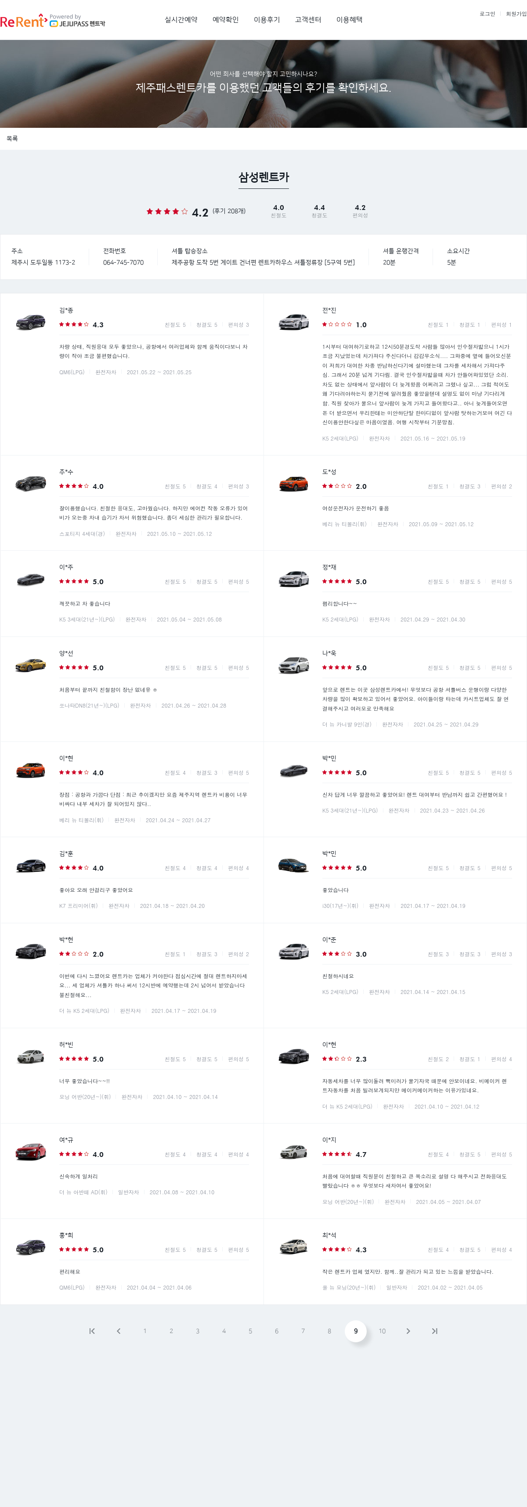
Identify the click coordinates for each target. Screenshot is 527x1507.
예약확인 (226, 20)
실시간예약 (181, 20)
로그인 (487, 13)
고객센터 (308, 20)
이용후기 (267, 20)
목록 (12, 138)
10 (382, 1331)
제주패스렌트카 (62, 20)
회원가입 (516, 13)
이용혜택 (349, 20)
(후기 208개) (229, 211)
